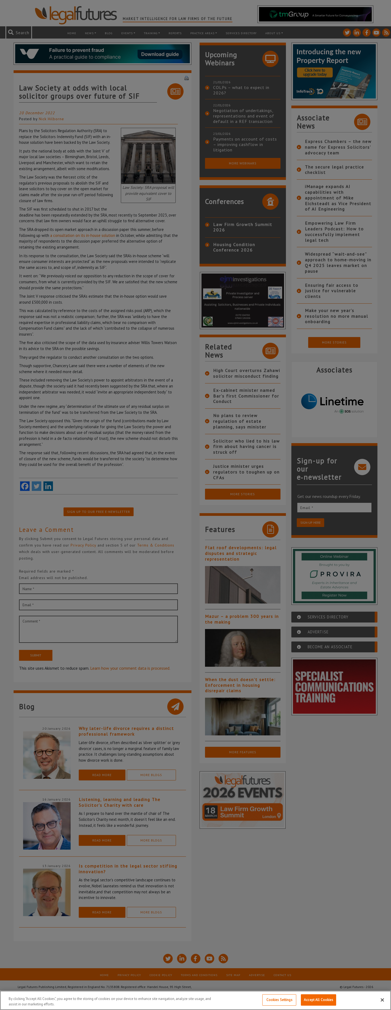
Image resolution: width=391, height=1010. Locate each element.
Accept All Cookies (318, 1000)
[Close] (382, 1000)
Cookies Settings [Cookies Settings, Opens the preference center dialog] (279, 1000)
